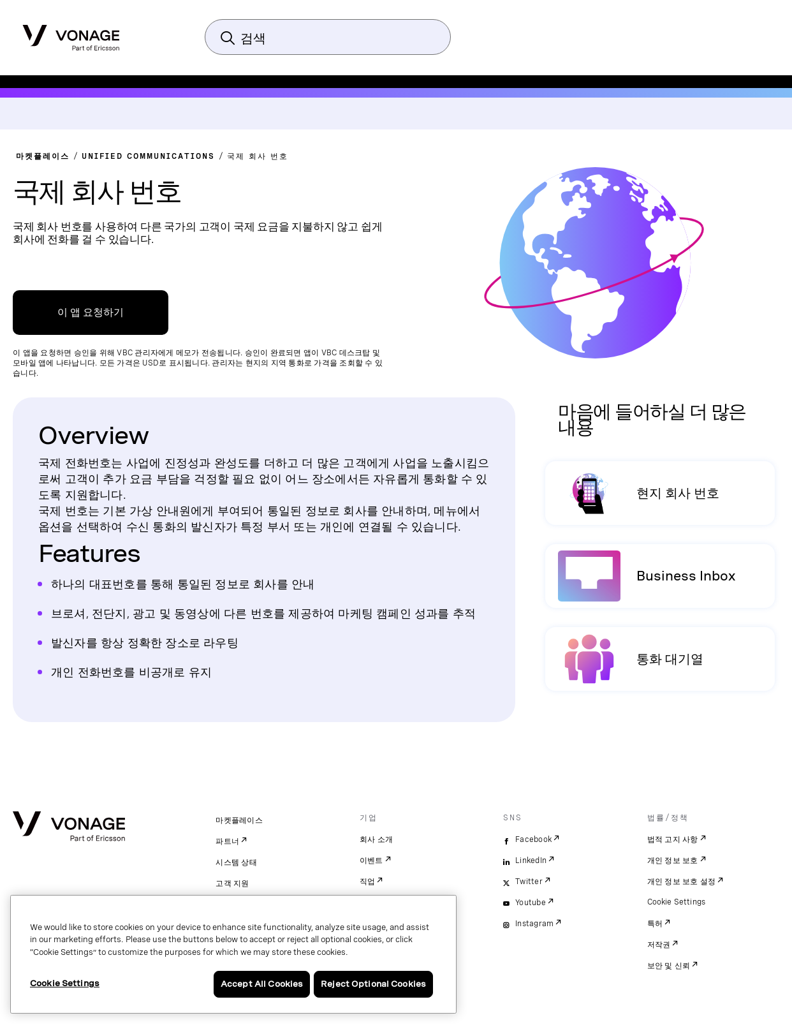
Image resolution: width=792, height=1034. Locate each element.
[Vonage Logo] (71, 34)
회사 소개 (376, 839)
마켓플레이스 (239, 820)
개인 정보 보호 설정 (681, 881)
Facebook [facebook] (533, 839)
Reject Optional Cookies (373, 984)
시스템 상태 (236, 862)
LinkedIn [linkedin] (530, 860)
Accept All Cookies (262, 984)
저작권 (659, 944)
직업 (368, 881)
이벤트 (371, 860)
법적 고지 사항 (672, 839)
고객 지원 (232, 883)
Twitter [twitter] (529, 881)
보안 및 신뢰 (669, 965)
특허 (655, 923)
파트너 (227, 841)
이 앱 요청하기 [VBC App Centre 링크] (90, 312)
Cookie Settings (677, 901)
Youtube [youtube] (530, 902)
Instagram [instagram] (534, 923)
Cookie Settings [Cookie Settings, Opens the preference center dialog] (64, 983)
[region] (233, 954)
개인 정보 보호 (672, 860)
